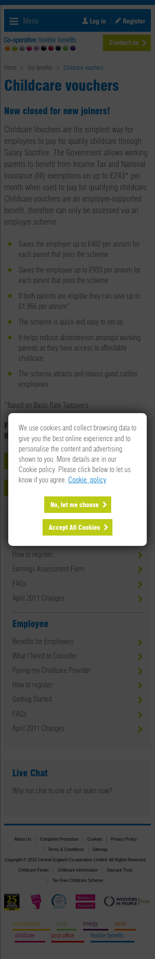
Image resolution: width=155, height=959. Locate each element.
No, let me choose (74, 505)
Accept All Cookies (74, 527)
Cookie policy (87, 480)
